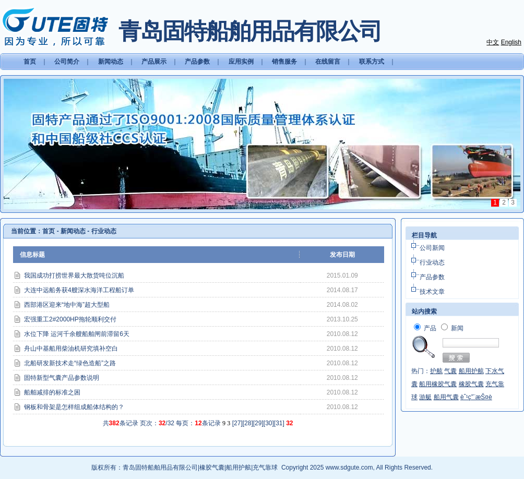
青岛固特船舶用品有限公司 (160, 467)
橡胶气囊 (211, 467)
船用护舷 (238, 467)
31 (279, 423)
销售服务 (284, 61)
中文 (492, 42)
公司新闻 (432, 248)
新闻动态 (110, 61)
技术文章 (432, 291)
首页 (29, 61)
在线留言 (327, 61)
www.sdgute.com (349, 467)
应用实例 (241, 61)
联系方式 (371, 61)
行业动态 (103, 231)
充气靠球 (265, 467)
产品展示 (153, 61)
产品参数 (197, 61)
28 (247, 423)
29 (258, 423)
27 (237, 423)
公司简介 (66, 61)
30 (268, 423)
